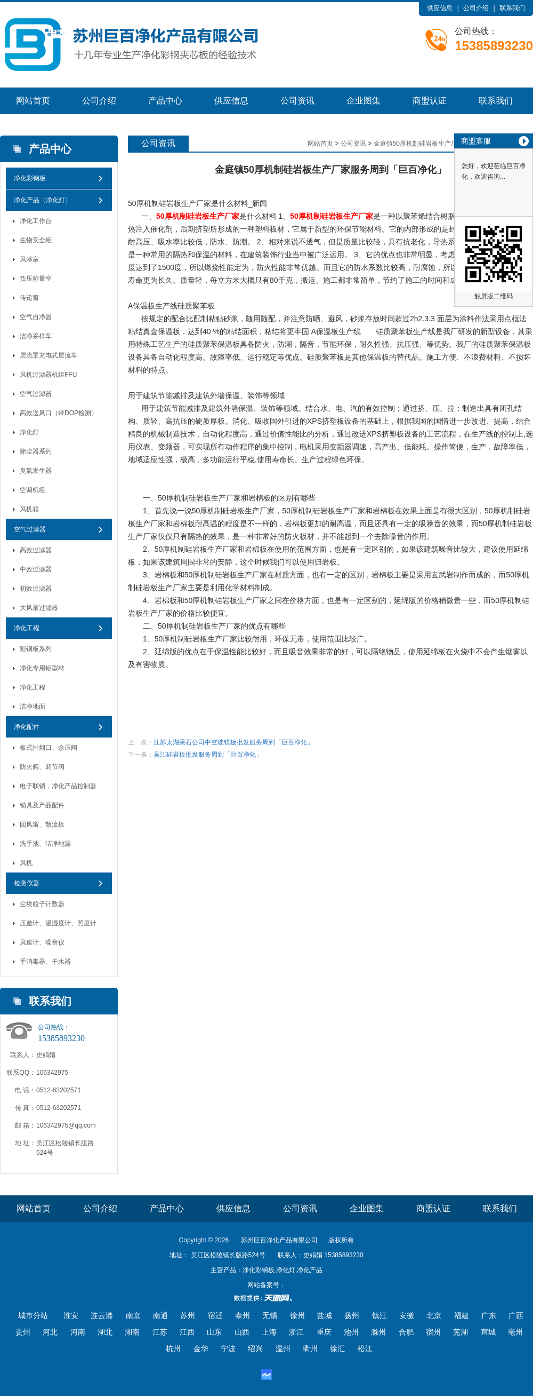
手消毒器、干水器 (45, 961)
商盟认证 (430, 100)
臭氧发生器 (36, 470)
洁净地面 (32, 706)
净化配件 (26, 727)
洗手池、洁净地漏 (45, 843)
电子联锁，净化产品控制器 (58, 786)
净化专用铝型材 (42, 668)
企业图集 (363, 100)
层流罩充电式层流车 (48, 355)
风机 (26, 863)
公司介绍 (476, 8)
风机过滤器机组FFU (48, 374)
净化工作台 (36, 221)
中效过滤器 (36, 569)
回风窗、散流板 (42, 824)
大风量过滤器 (39, 608)
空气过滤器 (36, 394)
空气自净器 (36, 317)
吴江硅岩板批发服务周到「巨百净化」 (208, 754)
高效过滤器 (36, 550)
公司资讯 (297, 100)
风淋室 (29, 259)
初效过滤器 (36, 588)
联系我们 (512, 8)
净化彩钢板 (30, 178)
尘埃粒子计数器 (42, 904)
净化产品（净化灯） (42, 200)
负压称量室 (36, 278)
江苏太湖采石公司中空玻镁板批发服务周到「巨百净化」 (233, 742)
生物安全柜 (36, 240)
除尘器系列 (36, 451)
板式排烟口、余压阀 (48, 747)
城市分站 (33, 1315)
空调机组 (32, 490)
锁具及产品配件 (42, 805)
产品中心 (165, 100)
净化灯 (29, 432)
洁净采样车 (36, 336)
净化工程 (26, 628)
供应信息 (440, 8)
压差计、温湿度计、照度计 (58, 923)
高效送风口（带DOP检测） (59, 413)
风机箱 (29, 509)
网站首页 (33, 100)
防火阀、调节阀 (42, 767)
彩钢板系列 (36, 649)
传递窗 (29, 298)
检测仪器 (26, 883)
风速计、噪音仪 (42, 942)
